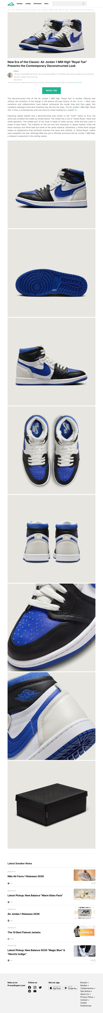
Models (83, 985)
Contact (84, 1000)
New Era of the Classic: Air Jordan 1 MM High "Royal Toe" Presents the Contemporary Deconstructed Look (55, 10)
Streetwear (38, 3)
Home (10, 10)
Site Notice (85, 991)
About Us (84, 994)
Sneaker (20, 3)
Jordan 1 (81, 101)
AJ (76, 110)
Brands (83, 982)
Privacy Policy (86, 997)
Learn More (79, 82)
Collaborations (87, 988)
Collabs (28, 3)
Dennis (16, 71)
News (46, 3)
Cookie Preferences (85, 1004)
